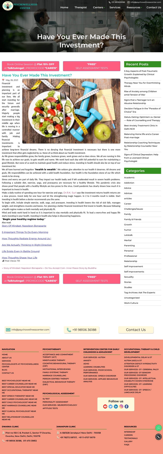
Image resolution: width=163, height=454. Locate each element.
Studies (128, 287)
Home (64, 7)
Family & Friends (132, 219)
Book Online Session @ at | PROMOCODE (30, 66)
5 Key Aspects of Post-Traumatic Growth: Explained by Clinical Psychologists (141, 74)
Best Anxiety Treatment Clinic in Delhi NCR (141, 127)
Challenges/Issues (133, 209)
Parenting (129, 245)
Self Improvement (133, 266)
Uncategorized (132, 298)
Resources (133, 7)
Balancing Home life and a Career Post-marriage (141, 136)
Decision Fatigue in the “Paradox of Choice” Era (142, 110)
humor (127, 230)
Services (115, 7)
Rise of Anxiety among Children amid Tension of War (140, 93)
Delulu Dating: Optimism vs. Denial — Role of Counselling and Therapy (142, 119)
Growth (128, 224)
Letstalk (128, 235)
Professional (130, 256)
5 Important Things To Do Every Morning (25, 232)
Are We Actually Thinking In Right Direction (27, 245)
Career (127, 204)
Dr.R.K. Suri (69, 192)
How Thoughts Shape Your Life (19, 257)
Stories (127, 282)
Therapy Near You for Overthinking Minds (142, 84)
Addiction (129, 183)
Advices (128, 193)
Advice (127, 188)
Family (127, 214)
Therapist (81, 7)
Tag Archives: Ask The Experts (139, 292)
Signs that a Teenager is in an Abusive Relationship (139, 102)
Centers (98, 7)
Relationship (130, 261)
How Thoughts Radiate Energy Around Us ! (26, 238)
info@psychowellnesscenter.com (146, 2)
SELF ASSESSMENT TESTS (92, 66)
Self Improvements (134, 271)
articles (128, 198)
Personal (128, 251)
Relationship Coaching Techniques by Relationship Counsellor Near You (142, 146)
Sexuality (129, 277)
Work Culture (131, 303)
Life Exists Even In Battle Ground (20, 251)
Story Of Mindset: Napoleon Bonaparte (24, 225)
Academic (129, 177)
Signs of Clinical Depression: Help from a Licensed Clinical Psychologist (141, 157)
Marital (127, 240)
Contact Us (154, 7)
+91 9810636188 (118, 2)
